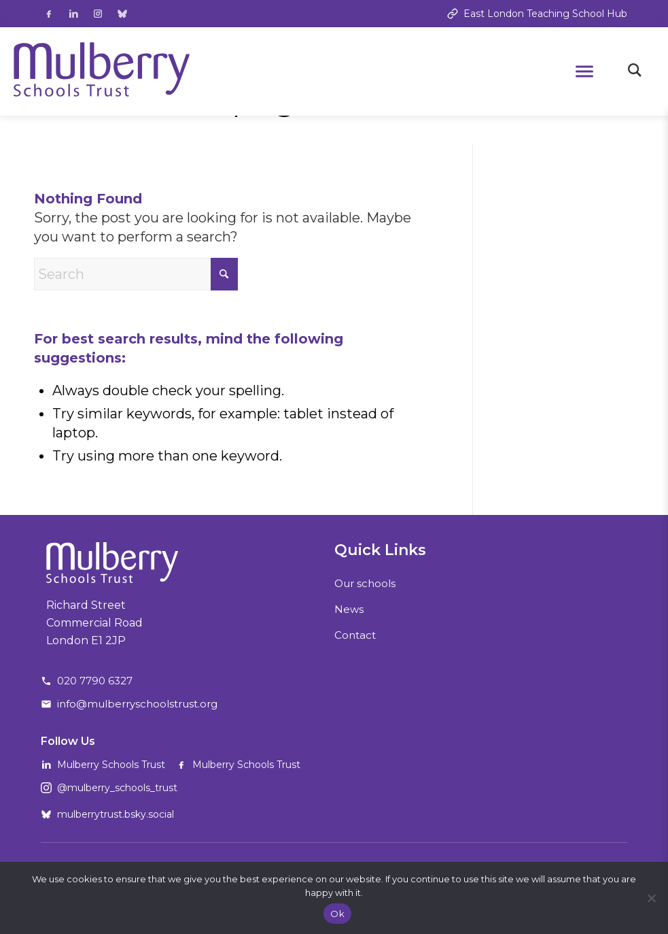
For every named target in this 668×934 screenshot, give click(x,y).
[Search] (136, 274)
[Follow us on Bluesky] (122, 13)
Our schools (364, 583)
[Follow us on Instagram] (98, 13)
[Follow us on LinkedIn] (73, 13)
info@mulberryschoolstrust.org (137, 703)
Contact (355, 635)
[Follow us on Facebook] (49, 13)
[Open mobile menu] (584, 71)
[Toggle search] (634, 71)
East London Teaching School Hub (537, 13)
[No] (651, 898)
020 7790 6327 (95, 680)
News (349, 609)
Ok (337, 913)
